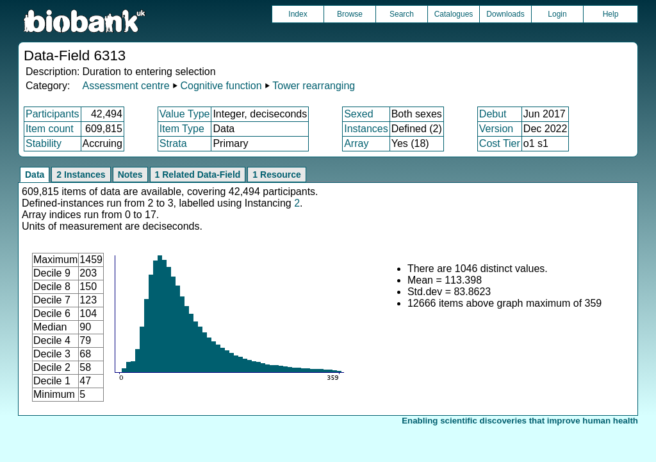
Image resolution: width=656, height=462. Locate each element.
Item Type (182, 128)
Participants (52, 113)
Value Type (185, 113)
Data (34, 174)
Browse (350, 14)
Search (402, 14)
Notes (130, 174)
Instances (366, 128)
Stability (44, 143)
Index (297, 14)
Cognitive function (220, 85)
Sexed (358, 113)
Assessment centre (125, 85)
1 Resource (276, 174)
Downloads (505, 14)
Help (611, 14)
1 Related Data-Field (198, 174)
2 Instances (80, 174)
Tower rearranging (313, 85)
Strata (173, 143)
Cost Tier (499, 143)
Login (557, 14)
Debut (493, 113)
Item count (50, 128)
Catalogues (453, 14)
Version (496, 128)
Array (356, 143)
